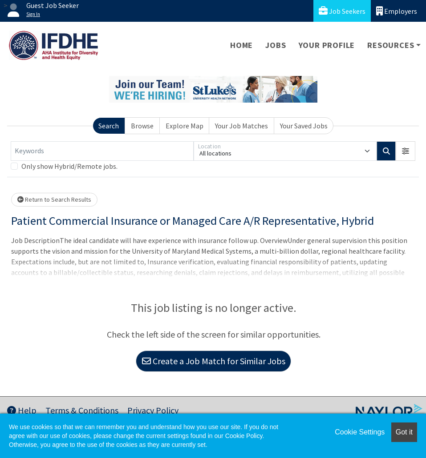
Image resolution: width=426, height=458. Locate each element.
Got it (404, 432)
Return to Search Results (54, 199)
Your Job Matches (241, 125)
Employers (396, 10)
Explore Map (184, 125)
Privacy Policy (153, 410)
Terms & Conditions (81, 410)
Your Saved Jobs (304, 125)
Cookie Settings (360, 432)
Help (22, 410)
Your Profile (327, 45)
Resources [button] (390, 45)
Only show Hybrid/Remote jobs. (69, 166)
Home (241, 45)
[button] (405, 151)
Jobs (275, 45)
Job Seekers (342, 10)
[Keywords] (102, 151)
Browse (142, 125)
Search (108, 125)
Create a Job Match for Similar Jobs (213, 360)
